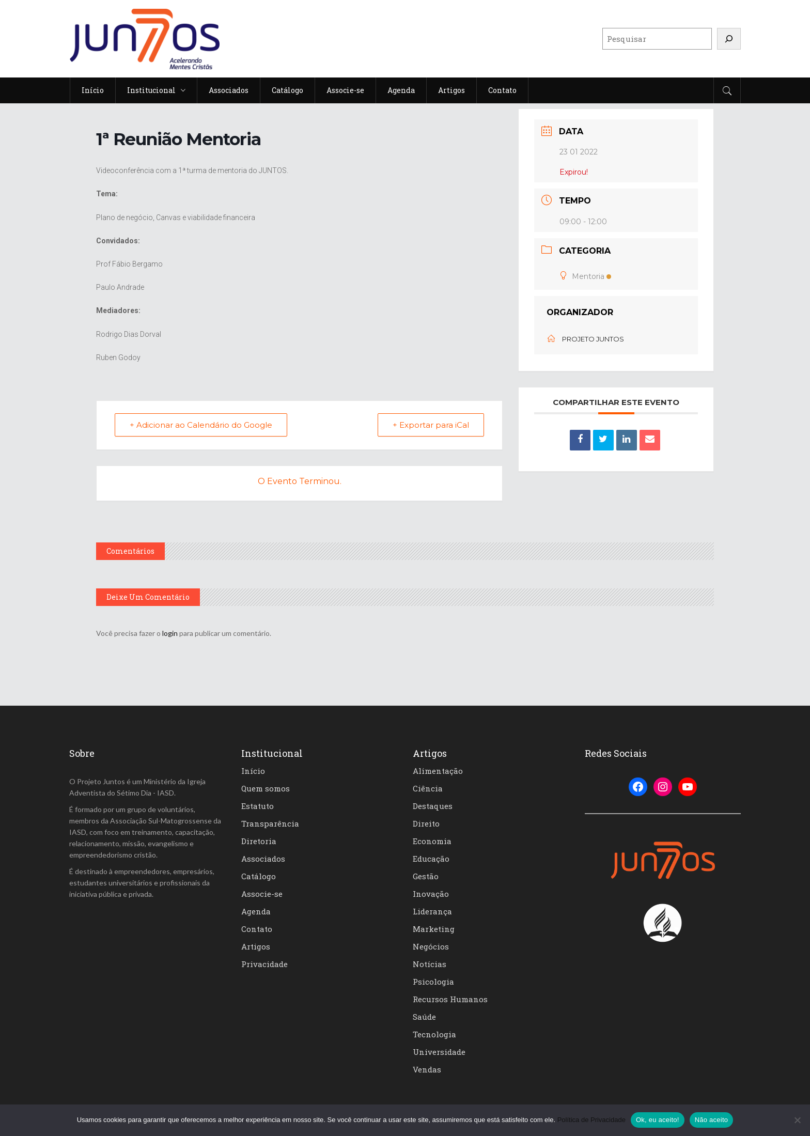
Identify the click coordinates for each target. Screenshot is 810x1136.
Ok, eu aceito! (657, 1120)
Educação (431, 858)
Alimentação (438, 771)
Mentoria (585, 276)
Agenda (256, 911)
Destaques (433, 806)
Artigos (255, 946)
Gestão (426, 876)
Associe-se (262, 894)
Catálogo (258, 876)
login (170, 633)
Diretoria (258, 841)
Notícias (429, 964)
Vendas (427, 1069)
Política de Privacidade (591, 1120)
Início (253, 771)
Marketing (434, 929)
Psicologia (433, 981)
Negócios (431, 946)
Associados (263, 858)
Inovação (431, 894)
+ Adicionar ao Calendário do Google (201, 425)
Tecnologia (434, 1034)
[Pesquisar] (729, 39)
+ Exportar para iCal (431, 425)
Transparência (270, 823)
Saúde (424, 1016)
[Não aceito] (797, 1120)
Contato (256, 929)
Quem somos (265, 788)
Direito (426, 823)
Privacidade (264, 964)
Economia (432, 841)
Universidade (439, 1052)
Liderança (432, 911)
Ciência (428, 788)
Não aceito (711, 1120)
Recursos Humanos (450, 999)
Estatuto (257, 806)
